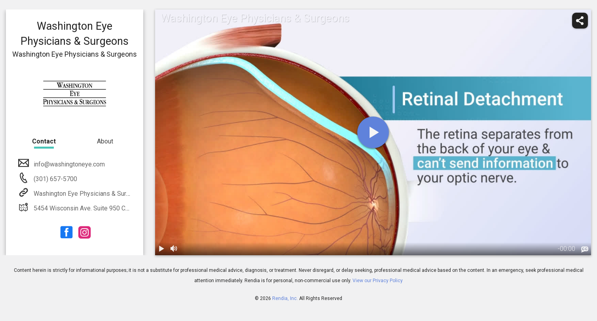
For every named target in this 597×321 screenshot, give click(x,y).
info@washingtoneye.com (68, 164)
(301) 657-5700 (54, 179)
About (105, 141)
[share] (580, 21)
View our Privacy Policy (378, 280)
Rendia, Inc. (285, 298)
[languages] (584, 249)
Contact (44, 141)
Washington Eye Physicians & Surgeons (88, 193)
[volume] (174, 249)
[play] (373, 132)
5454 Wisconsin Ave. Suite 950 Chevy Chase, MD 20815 (111, 208)
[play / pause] (161, 249)
